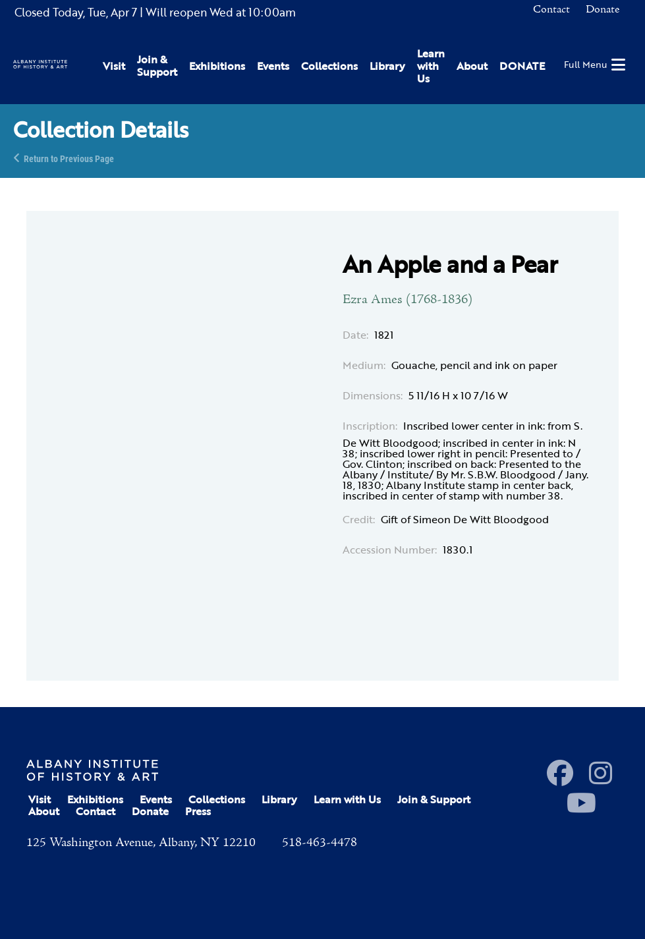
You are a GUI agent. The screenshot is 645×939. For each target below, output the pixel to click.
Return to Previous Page (69, 157)
